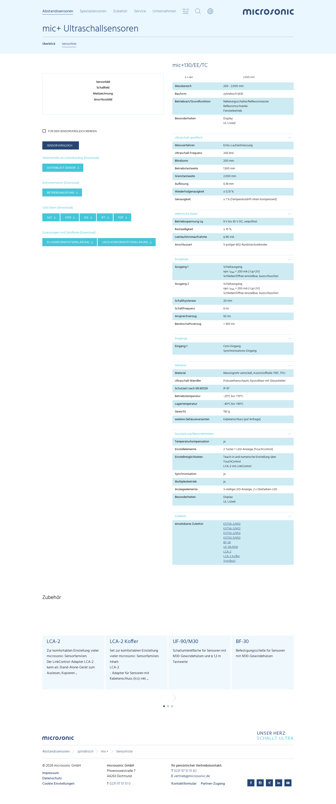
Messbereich (183, 86)
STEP (68, 217)
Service (140, 11)
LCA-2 (227, 551)
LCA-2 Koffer (231, 556)
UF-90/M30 (230, 547)
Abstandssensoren (57, 12)
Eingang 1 (181, 346)
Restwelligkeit (184, 229)
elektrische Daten (186, 214)
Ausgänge (181, 259)
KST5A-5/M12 (232, 528)
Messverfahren (185, 145)
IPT (103, 217)
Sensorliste (69, 43)
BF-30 (227, 542)
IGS (86, 217)
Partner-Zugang (213, 784)
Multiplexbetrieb (186, 481)
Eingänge (181, 338)
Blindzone (181, 160)
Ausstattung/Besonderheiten (194, 434)
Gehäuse (180, 365)
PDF (120, 217)
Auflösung (182, 184)
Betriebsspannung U (189, 221)
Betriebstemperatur (188, 396)
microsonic (58, 739)
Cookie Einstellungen (58, 784)
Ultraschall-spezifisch (189, 137)
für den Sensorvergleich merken (72, 131)
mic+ (104, 751)
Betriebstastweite (186, 168)
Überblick (48, 43)
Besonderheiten (185, 118)
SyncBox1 (229, 561)
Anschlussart (183, 244)
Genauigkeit (183, 199)
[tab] (233, 138)
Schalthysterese (185, 300)
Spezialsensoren (93, 11)
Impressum (50, 773)
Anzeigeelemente (186, 489)
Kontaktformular (183, 784)
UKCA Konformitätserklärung (125, 242)
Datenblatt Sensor (61, 167)
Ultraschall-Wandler (188, 380)
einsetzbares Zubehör (189, 524)
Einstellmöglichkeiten (189, 457)
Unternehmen (164, 11)
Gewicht (180, 411)
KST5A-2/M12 (232, 524)
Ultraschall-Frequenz (188, 153)
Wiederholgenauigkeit (189, 191)
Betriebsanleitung (60, 192)
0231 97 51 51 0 (120, 784)
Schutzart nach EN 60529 (191, 388)
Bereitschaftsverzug (188, 324)
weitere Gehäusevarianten (192, 419)
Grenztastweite (185, 176)
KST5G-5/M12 (232, 537)
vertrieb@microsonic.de (192, 776)
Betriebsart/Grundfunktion (193, 101)
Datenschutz (52, 778)
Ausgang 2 (182, 283)
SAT (49, 217)
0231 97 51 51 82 (185, 771)
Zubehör (120, 11)
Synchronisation (185, 474)
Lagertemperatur (186, 404)
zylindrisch (85, 751)
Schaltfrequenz (185, 308)
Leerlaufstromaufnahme (191, 237)
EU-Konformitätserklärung (68, 242)
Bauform (180, 93)
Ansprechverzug (186, 316)
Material (180, 373)
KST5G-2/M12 (232, 533)
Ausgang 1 (182, 267)
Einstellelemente (185, 449)
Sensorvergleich (59, 145)
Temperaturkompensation (192, 441)
